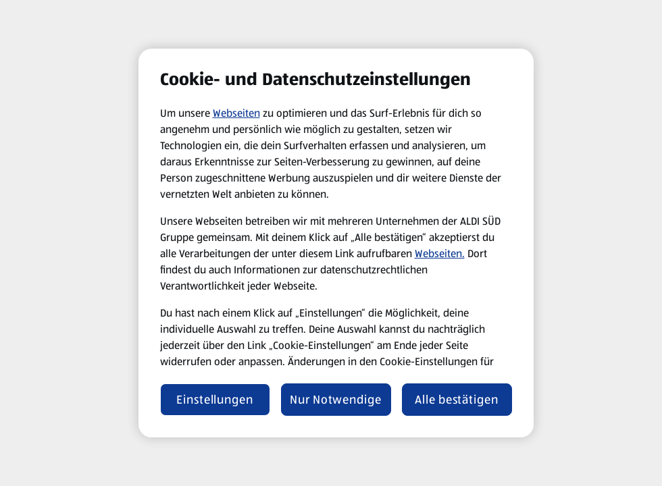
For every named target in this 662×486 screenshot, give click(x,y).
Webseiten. (440, 253)
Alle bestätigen (457, 399)
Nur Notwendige (336, 399)
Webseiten (236, 113)
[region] (336, 243)
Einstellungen (214, 399)
